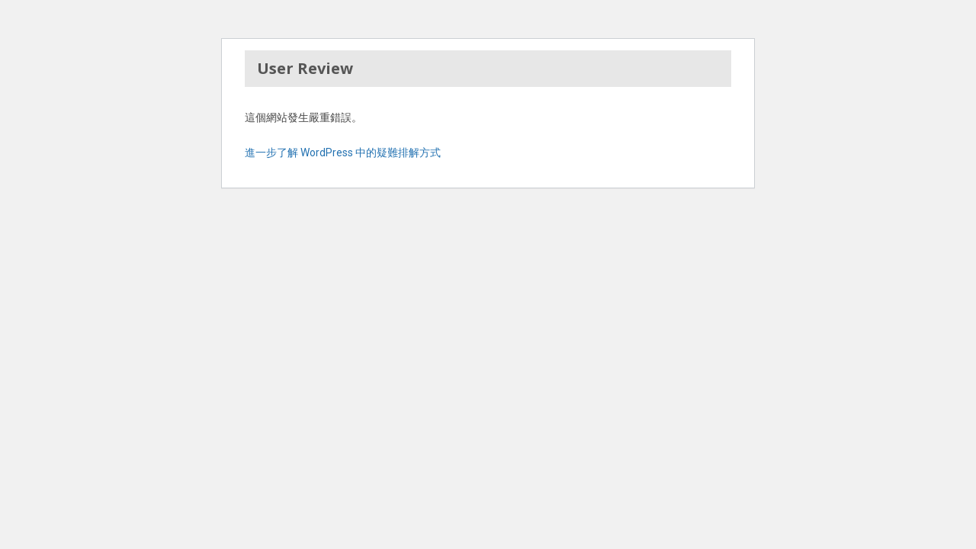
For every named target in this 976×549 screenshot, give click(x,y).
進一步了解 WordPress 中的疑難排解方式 (343, 152)
